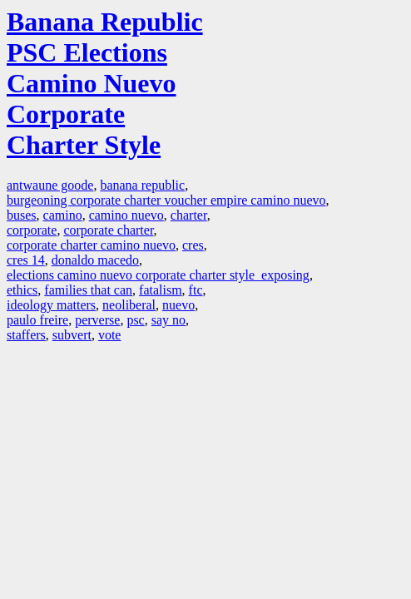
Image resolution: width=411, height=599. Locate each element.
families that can (88, 290)
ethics (22, 290)
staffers (26, 335)
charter (189, 215)
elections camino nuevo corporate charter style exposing (158, 275)
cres (193, 245)
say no (168, 320)
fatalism (160, 290)
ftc (196, 290)
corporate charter (108, 230)
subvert (72, 335)
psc (135, 320)
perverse (97, 320)
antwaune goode (50, 185)
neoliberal (129, 305)
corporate (32, 230)
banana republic (142, 185)
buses (22, 215)
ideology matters (51, 305)
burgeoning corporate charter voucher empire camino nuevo (166, 200)
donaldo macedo (95, 260)
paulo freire (37, 320)
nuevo (178, 305)
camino (62, 215)
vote (109, 335)
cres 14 (26, 260)
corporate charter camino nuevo (91, 245)
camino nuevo (126, 215)
